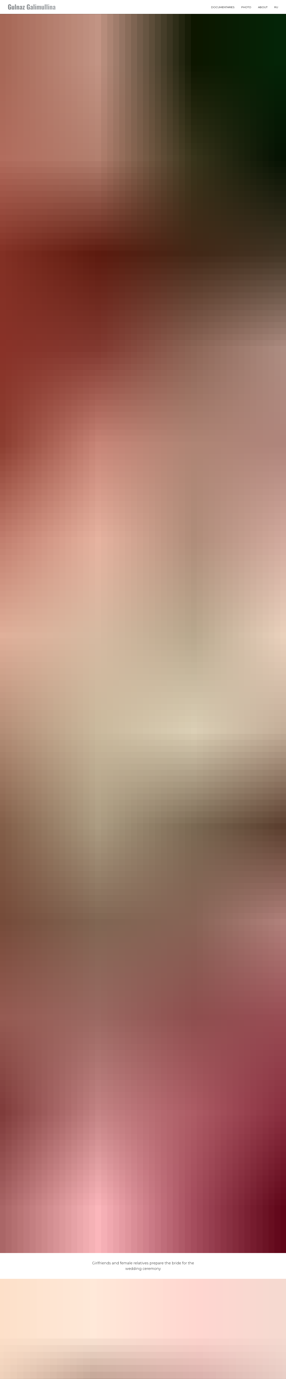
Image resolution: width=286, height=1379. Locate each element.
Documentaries (223, 7)
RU (276, 7)
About (263, 7)
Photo (246, 7)
